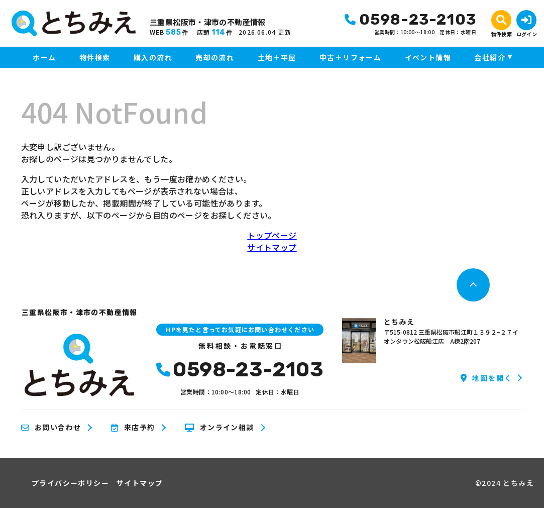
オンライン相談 (219, 428)
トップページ (271, 235)
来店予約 (133, 428)
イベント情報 (428, 57)
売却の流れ (214, 57)
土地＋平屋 (277, 57)
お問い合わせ (51, 428)
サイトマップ (271, 247)
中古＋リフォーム (350, 57)
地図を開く (486, 378)
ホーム (44, 57)
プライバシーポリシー (70, 482)
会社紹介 (489, 57)
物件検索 (95, 57)
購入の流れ (153, 57)
